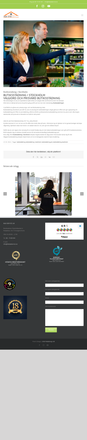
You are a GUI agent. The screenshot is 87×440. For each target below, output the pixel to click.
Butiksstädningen (58, 103)
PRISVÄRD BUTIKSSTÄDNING (42, 98)
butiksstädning (21, 142)
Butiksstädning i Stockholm (21, 135)
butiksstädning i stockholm (33, 142)
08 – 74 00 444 (10, 238)
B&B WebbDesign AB (49, 341)
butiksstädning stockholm (60, 142)
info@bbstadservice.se (51, 2)
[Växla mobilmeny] (82, 15)
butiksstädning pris (47, 142)
